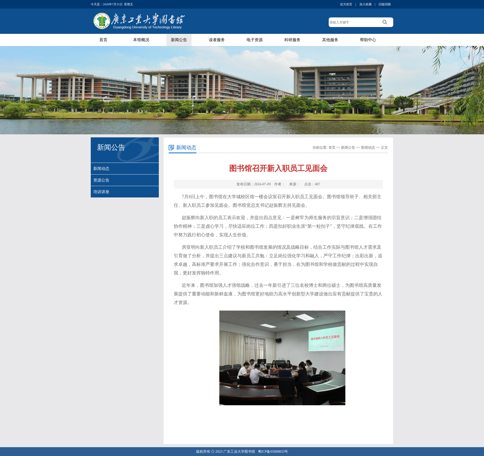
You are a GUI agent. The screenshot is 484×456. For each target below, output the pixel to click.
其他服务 (330, 40)
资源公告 (101, 180)
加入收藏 (365, 4)
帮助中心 (368, 40)
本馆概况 (141, 40)
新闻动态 (101, 168)
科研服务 (292, 40)
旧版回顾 (385, 4)
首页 (103, 40)
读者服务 (217, 40)
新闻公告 (179, 40)
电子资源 (255, 40)
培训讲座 (101, 192)
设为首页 (346, 4)
